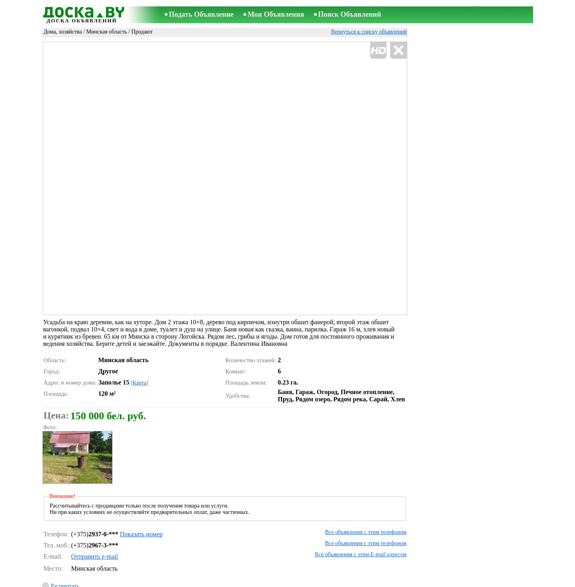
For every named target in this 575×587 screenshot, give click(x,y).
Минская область (106, 32)
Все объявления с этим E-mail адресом (360, 521)
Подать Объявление (201, 14)
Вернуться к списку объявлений (369, 32)
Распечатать (65, 552)
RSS (405, 582)
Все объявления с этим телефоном (365, 498)
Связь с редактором (277, 582)
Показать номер (141, 500)
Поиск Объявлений (349, 14)
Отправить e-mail (94, 522)
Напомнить (64, 570)
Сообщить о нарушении (379, 570)
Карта (140, 349)
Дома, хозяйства (63, 32)
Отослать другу (69, 561)
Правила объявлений (328, 582)
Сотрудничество (376, 582)
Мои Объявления (276, 14)
